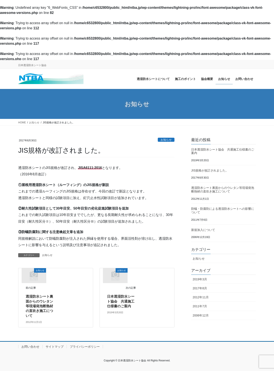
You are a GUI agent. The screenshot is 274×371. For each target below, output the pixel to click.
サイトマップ (55, 346)
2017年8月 (200, 288)
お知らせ (166, 139)
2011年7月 (200, 306)
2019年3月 (200, 279)
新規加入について (203, 230)
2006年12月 (201, 315)
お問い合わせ (30, 346)
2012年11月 (201, 297)
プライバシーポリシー (85, 346)
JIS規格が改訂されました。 (209, 170)
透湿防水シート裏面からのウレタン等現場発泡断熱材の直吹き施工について (39, 306)
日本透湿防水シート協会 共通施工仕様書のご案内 (120, 301)
